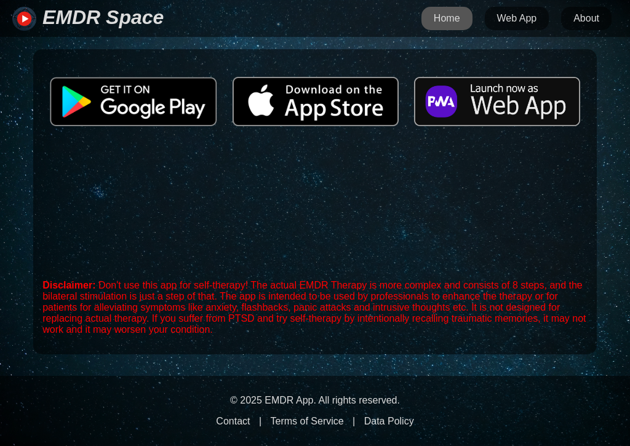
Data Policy (389, 421)
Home (447, 18)
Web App (517, 18)
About (586, 18)
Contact (233, 421)
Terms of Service (307, 421)
